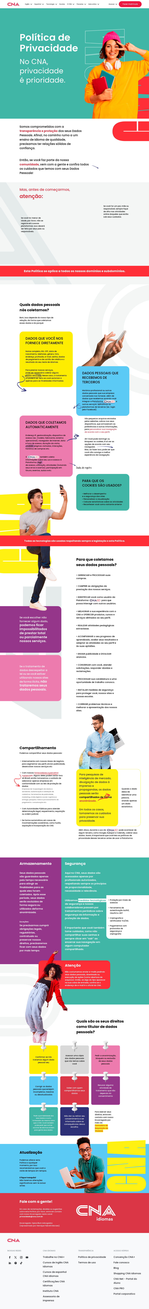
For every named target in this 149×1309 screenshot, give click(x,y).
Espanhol (37, 4)
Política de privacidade (92, 1257)
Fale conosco (121, 1262)
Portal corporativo (124, 1293)
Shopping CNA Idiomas (127, 1273)
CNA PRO (119, 1288)
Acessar (112, 4)
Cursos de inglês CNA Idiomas (55, 1264)
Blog (116, 1268)
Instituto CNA (51, 1291)
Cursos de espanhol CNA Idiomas (55, 1274)
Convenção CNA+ (124, 1257)
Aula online (92, 4)
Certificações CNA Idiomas (54, 1283)
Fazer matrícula (130, 4)
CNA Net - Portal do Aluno (125, 1281)
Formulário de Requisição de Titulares (101, 1128)
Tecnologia (50, 4)
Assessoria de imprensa (51, 1298)
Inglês (27, 4)
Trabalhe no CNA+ (54, 1257)
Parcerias (80, 4)
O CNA (69, 4)
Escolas (62, 4)
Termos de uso (87, 1262)
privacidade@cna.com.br (31, 1216)
